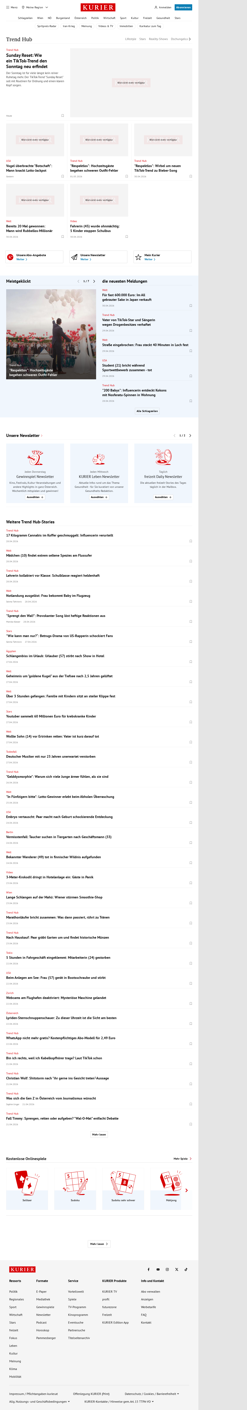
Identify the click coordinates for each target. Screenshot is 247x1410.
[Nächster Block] (94, 281)
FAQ (143, 1315)
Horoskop (42, 1330)
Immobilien (126, 26)
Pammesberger (46, 1338)
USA (8, 160)
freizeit (13, 1330)
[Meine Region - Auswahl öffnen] (46, 7)
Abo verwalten (150, 1291)
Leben (13, 1346)
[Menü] (12, 7)
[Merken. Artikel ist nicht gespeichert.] (62, 115)
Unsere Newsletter (23, 435)
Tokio (9, 952)
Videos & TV (105, 26)
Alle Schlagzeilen (147, 411)
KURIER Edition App (115, 1322)
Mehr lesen (99, 1134)
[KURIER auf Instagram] (167, 1269)
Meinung (86, 26)
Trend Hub (12, 49)
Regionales (16, 1299)
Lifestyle (130, 39)
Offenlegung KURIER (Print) (91, 1394)
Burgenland (63, 18)
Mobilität (15, 1376)
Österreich (80, 18)
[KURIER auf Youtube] (158, 1269)
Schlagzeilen (25, 18)
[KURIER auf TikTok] (186, 1269)
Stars (177, 18)
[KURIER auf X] (177, 1269)
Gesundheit (163, 18)
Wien (40, 18)
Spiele (72, 1299)
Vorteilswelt (76, 1291)
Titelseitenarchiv (79, 1338)
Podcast (41, 1322)
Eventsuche (75, 1322)
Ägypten (11, 651)
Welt (8, 221)
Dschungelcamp (181, 39)
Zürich (10, 993)
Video (73, 221)
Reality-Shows (158, 39)
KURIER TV (109, 1291)
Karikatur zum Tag (150, 26)
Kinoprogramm (78, 1315)
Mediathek (43, 1299)
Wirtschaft (109, 18)
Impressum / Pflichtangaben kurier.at (33, 1394)
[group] (51, 334)
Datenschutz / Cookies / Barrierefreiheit (150, 1394)
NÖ (50, 18)
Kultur (135, 18)
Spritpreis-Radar (46, 26)
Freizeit (147, 18)
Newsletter (43, 1315)
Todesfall (11, 751)
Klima (13, 1369)
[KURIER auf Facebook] (148, 1269)
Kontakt (146, 1322)
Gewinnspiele (45, 1307)
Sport (123, 18)
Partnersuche (76, 1330)
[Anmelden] (163, 7)
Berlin (9, 832)
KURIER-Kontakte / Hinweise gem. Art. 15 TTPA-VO (118, 1401)
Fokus (13, 1338)
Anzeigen (147, 1299)
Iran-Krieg (69, 26)
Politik (95, 18)
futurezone (109, 1307)
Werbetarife (148, 1307)
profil (105, 1299)
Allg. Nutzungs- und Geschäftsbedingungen (38, 1401)
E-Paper (41, 1291)
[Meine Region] (32, 7)
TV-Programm (77, 1307)
